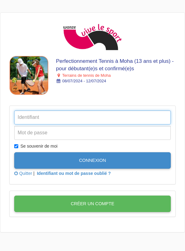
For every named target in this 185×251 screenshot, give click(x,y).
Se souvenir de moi (36, 146)
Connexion (92, 160)
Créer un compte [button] (92, 203)
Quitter (23, 173)
